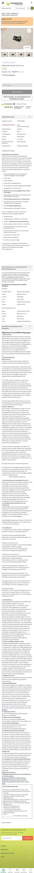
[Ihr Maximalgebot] (17, 85)
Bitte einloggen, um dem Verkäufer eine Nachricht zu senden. (17, 98)
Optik (8, 13)
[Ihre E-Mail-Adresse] (13, 838)
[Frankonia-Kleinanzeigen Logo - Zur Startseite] (14, 3)
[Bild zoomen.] (29, 30)
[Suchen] (32, 8)
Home (3, 13)
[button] (4, 54)
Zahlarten (4, 710)
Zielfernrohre (14, 13)
